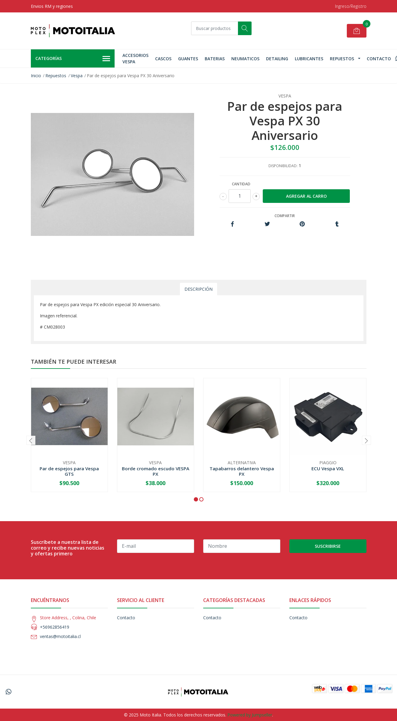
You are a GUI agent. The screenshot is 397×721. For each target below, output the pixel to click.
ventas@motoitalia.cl (60, 636)
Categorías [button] (72, 58)
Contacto (379, 58)
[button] (196, 499)
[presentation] (30, 440)
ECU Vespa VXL (327, 468)
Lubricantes (309, 58)
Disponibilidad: (283, 165)
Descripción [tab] (198, 289)
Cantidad (241, 184)
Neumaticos (245, 58)
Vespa (77, 75)
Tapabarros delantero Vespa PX (242, 471)
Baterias (215, 58)
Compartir (285, 215)
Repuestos (342, 58)
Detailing (277, 58)
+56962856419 (54, 627)
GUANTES (188, 58)
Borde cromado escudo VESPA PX (155, 471)
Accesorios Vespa (135, 58)
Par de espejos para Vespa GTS (69, 471)
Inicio (36, 75)
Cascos (163, 58)
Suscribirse (328, 546)
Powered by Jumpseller (249, 715)
